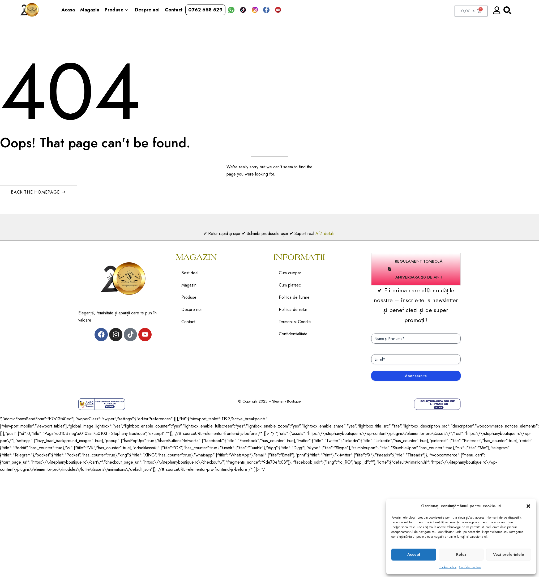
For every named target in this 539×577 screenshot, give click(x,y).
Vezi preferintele (508, 554)
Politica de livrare (294, 297)
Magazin (89, 9)
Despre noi (147, 9)
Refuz (461, 554)
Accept (413, 554)
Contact (174, 9)
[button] (528, 506)
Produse (116, 9)
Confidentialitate (470, 567)
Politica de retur (293, 309)
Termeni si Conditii (295, 322)
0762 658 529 (205, 9)
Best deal (189, 273)
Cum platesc (290, 285)
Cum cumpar (290, 273)
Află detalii (325, 233)
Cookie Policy (447, 567)
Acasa (68, 9)
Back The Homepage (36, 192)
